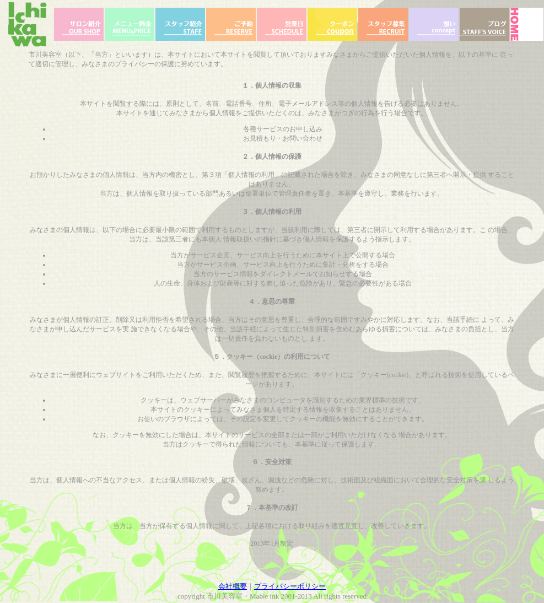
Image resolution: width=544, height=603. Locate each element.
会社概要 (232, 586)
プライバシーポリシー (290, 586)
